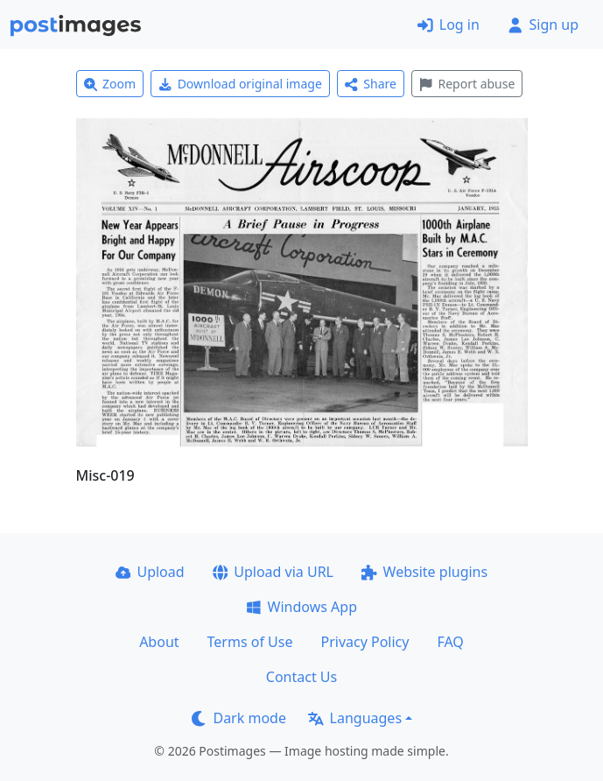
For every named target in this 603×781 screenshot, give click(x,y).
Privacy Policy (364, 641)
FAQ (450, 641)
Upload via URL (273, 571)
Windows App (301, 606)
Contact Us (301, 676)
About (159, 641)
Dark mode (239, 718)
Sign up (543, 24)
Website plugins (424, 571)
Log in (448, 24)
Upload (150, 571)
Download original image (240, 83)
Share (370, 83)
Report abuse (467, 83)
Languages (355, 718)
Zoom (110, 83)
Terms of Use (250, 641)
